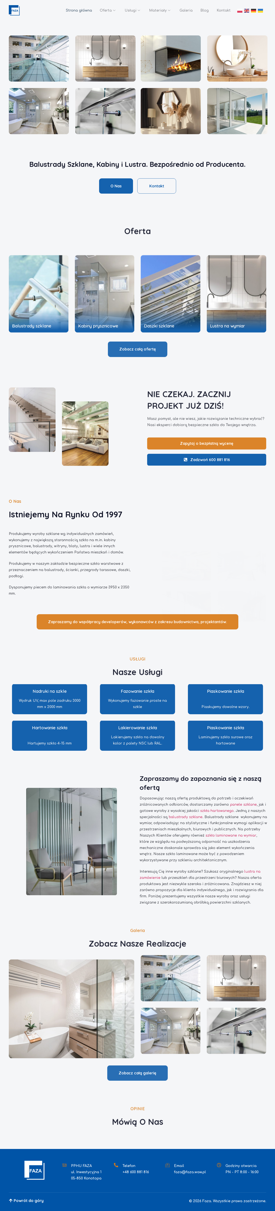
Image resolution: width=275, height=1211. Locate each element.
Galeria (184, 10)
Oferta (103, 11)
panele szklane (243, 805)
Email (179, 1166)
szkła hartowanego (217, 811)
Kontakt (223, 10)
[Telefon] (116, 1165)
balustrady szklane (185, 817)
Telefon (128, 1166)
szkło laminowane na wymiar (230, 835)
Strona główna (74, 10)
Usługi (129, 11)
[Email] (167, 1165)
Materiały (157, 11)
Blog (203, 10)
